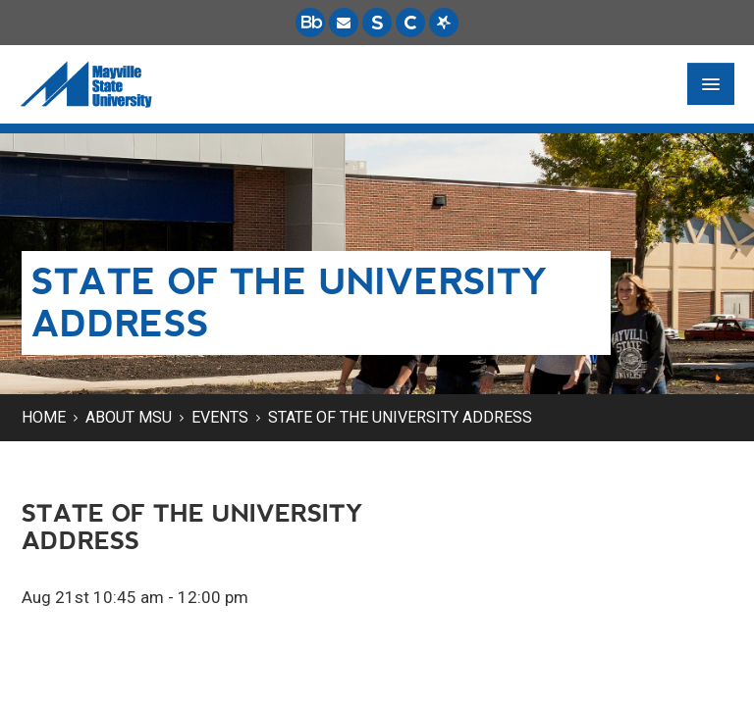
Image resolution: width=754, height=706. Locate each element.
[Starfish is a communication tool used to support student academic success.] (443, 22)
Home (44, 417)
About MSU (128, 417)
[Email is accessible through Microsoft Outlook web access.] (343, 22)
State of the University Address (400, 417)
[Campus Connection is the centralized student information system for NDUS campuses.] (410, 22)
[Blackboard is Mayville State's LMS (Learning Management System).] (310, 22)
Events (219, 417)
